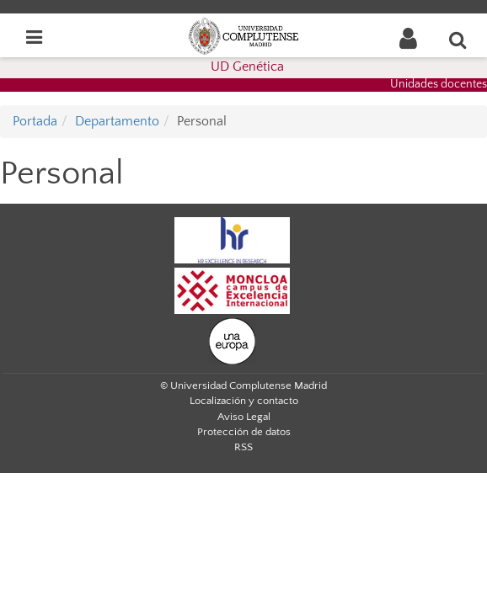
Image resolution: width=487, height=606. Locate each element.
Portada (35, 121)
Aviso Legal (243, 417)
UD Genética (247, 66)
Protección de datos (244, 432)
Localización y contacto (244, 401)
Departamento (117, 121)
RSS (243, 447)
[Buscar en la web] (458, 39)
